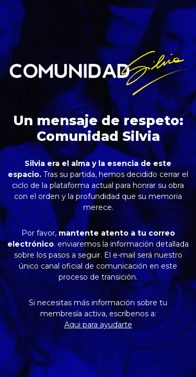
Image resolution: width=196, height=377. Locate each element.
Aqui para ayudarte (98, 324)
